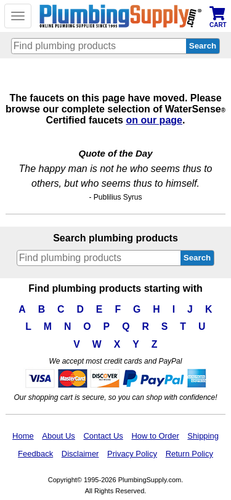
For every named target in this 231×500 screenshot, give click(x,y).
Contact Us (103, 435)
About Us (58, 435)
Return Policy (189, 453)
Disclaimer (80, 453)
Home (23, 435)
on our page (154, 120)
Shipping (203, 435)
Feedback (35, 453)
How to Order (155, 435)
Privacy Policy (132, 453)
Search (197, 257)
